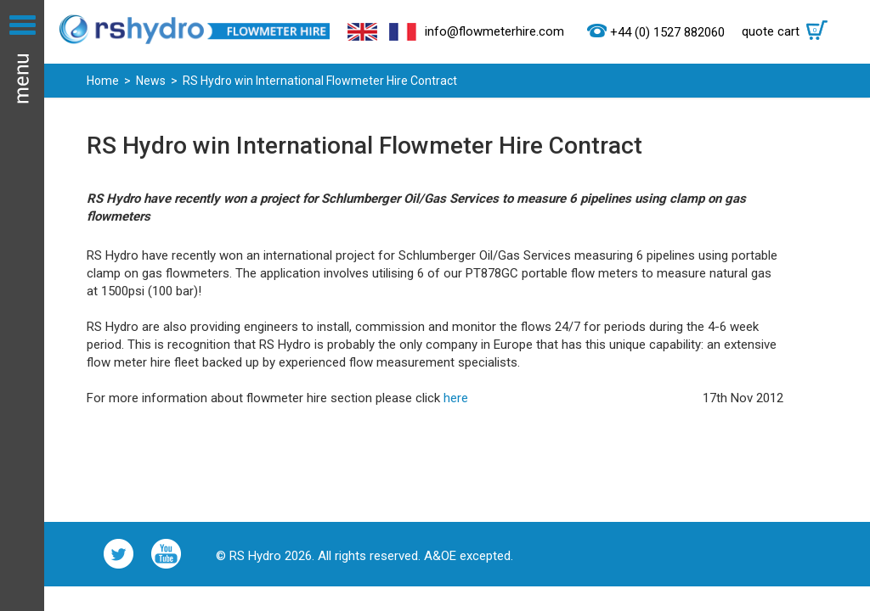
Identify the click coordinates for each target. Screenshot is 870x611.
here (455, 398)
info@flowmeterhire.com (494, 31)
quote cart (789, 31)
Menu (22, 305)
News (151, 80)
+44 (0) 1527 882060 (667, 32)
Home (103, 80)
